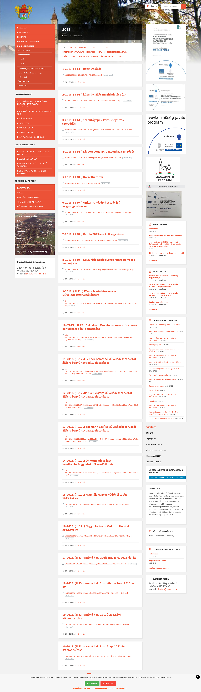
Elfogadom (92, 684)
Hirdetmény (153, 390)
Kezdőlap (22, 27)
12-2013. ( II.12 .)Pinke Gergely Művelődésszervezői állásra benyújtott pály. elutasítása (97, 395)
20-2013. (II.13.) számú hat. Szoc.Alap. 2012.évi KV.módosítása (94, 648)
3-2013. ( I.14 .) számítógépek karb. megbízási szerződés (93, 122)
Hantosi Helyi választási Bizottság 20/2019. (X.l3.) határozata (163, 294)
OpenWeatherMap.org (38, 251)
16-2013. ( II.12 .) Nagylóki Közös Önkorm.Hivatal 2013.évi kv (95, 528)
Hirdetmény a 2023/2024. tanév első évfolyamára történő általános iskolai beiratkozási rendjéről (165, 244)
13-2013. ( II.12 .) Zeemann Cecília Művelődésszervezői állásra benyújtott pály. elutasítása (99, 428)
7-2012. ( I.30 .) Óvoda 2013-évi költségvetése (93, 234)
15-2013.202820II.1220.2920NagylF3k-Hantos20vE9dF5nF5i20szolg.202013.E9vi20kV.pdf (97, 504)
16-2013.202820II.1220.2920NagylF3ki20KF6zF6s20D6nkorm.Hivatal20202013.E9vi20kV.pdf (98, 536)
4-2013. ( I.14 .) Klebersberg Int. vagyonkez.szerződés (98, 151)
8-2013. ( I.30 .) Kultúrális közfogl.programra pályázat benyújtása (98, 261)
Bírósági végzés (155, 344)
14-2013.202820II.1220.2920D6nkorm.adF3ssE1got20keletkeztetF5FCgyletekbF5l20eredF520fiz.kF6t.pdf (101, 472)
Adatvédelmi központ (28, 197)
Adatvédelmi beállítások (101, 688)
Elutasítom (108, 684)
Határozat (153, 228)
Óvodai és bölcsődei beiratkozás (161, 418)
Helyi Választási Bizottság (102, 48)
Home (64, 36)
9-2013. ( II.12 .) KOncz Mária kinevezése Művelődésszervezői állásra (89, 293)
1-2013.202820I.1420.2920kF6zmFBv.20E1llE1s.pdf (84, 75)
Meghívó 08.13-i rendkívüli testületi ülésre (165, 362)
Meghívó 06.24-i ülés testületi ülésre (162, 379)
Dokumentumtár (25, 46)
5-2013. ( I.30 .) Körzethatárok (82, 177)
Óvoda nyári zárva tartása (159, 375)
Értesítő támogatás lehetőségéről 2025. (164, 368)
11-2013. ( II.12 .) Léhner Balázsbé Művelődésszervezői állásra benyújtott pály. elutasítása (99, 361)
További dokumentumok (159, 568)
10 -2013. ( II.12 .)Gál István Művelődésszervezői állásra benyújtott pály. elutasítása (99, 327)
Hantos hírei (23, 32)
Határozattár (80, 48)
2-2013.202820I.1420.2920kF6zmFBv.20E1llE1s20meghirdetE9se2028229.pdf (94, 100)
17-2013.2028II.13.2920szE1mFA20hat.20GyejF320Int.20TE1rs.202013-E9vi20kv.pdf (96, 564)
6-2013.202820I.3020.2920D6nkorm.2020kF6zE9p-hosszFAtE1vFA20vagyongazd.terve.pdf (98, 212)
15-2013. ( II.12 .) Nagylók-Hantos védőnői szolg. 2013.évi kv (95, 496)
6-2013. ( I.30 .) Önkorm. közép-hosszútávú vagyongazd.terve (91, 204)
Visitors (151, 426)
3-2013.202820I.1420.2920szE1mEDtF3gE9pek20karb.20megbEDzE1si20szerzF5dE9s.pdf (98, 130)
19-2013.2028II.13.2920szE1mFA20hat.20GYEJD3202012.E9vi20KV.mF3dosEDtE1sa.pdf (97, 624)
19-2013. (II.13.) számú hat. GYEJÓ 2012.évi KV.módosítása (91, 616)
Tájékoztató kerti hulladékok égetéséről (166, 253)
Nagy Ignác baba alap (27, 159)
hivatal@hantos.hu (35, 273)
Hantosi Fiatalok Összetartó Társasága (32, 164)
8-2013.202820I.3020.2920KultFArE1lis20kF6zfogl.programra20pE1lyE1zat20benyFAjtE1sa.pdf (100, 269)
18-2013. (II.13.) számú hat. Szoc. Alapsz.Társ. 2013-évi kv (99, 585)
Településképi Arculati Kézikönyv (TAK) (165, 235)
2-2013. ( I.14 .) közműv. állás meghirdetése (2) (94, 94)
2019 (70, 48)
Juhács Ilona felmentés (158, 302)
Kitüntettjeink (69, 56)
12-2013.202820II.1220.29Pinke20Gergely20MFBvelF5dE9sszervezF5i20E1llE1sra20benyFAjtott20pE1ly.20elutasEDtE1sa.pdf (101, 405)
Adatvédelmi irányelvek (29, 202)
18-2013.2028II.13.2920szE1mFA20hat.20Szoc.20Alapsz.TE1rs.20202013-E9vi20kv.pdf (96, 593)
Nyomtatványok (24, 50)
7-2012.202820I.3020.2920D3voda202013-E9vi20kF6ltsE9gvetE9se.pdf (91, 240)
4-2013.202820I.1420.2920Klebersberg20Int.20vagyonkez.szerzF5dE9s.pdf (93, 158)
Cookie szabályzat (119, 688)
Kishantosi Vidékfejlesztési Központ (31, 172)
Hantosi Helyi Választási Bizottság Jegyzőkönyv (163, 276)
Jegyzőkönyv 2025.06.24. (159, 560)
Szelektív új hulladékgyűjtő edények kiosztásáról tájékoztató (32, 104)
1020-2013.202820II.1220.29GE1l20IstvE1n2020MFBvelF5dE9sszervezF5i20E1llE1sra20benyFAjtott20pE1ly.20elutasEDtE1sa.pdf (101, 337)
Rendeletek (122, 56)
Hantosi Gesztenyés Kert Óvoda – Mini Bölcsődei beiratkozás (163, 413)
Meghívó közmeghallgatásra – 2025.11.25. (164, 325)
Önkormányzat (107, 56)
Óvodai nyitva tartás (156, 386)
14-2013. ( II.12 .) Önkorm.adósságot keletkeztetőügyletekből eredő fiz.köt (88, 462)
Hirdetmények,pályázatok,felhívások (78, 52)
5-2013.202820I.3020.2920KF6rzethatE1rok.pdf (82, 183)
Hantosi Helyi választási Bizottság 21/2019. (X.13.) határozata (163, 285)
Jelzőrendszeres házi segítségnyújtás (163, 331)
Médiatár (21, 37)
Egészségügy (23, 188)
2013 (22, 63)
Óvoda (20, 192)
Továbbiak (153, 261)
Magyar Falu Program (88, 56)
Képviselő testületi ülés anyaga (112, 52)
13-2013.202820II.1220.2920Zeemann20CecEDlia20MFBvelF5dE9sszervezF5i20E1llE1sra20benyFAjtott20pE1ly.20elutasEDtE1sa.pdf (101, 438)
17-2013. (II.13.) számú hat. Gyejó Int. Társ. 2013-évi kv (99, 558)
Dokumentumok (76, 36)
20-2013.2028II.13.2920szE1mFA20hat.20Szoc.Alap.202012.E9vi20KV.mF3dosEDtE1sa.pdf (98, 656)
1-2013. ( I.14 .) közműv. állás (82, 69)
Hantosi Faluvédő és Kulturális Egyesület (33, 153)
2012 (22, 59)
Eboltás (152, 401)
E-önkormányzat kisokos (30, 206)
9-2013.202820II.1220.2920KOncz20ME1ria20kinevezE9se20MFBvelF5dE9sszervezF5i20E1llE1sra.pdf (101, 303)
